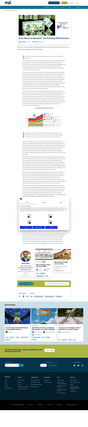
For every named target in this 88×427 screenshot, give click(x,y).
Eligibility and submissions (23, 401)
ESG (37, 281)
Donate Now (42, 379)
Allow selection (44, 224)
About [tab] (61, 205)
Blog (6, 397)
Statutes (71, 399)
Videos (6, 401)
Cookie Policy (60, 420)
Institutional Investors (51, 306)
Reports (19, 397)
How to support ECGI (35, 394)
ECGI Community (34, 401)
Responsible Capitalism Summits (62, 405)
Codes (6, 394)
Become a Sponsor (52, 379)
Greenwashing (43, 281)
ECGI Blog (16, 10)
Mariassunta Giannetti (50, 343)
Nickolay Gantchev (39, 343)
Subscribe (71, 2)
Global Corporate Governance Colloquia (61, 398)
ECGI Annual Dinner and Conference (62, 401)
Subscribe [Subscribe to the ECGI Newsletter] (50, 363)
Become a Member (54, 2)
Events (69, 7)
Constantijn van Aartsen (66, 343)
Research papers (21, 394)
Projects (54, 7)
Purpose (70, 351)
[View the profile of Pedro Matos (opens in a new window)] (25, 264)
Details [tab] (44, 205)
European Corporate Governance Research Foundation (74, 403)
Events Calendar (60, 394)
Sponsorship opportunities (36, 399)
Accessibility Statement (72, 420)
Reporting (18, 349)
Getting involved (34, 391)
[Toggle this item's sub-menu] (50, 7)
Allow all (60, 224)
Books (6, 399)
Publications (46, 7)
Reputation (34, 351)
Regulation (17, 351)
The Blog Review (8, 403)
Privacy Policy (40, 420)
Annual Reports (73, 406)
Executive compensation (37, 349)
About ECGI (77, 7)
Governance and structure (75, 397)
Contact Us (30, 420)
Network (62, 7)
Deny (28, 224)
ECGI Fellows (46, 394)
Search (81, 3)
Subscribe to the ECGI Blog (26, 292)
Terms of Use (50, 420)
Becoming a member (35, 397)
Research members (48, 397)
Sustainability (61, 306)
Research (20, 391)
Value (75, 351)
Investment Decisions (40, 284)
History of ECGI (73, 394)
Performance (49, 349)
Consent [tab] (27, 205)
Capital (47, 284)
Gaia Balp (10, 343)
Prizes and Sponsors (22, 403)
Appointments (47, 391)
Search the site (8, 376)
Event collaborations (61, 407)
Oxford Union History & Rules (17, 420)
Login (77, 2)
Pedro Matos (26, 271)
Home (6, 10)
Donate (64, 2)
